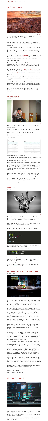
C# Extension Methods (16, 378)
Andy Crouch (10, 1)
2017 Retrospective (14, 7)
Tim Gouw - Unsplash (38, 123)
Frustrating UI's (13, 96)
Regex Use (11, 187)
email (31, 182)
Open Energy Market (27, 55)
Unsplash (39, 34)
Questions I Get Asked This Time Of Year (22, 271)
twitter (26, 182)
